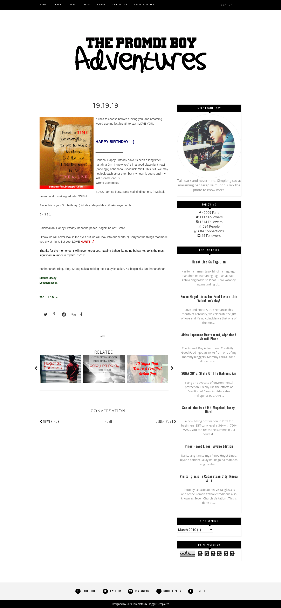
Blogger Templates (158, 604)
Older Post (166, 421)
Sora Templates (136, 604)
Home (108, 421)
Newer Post (52, 421)
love (103, 336)
